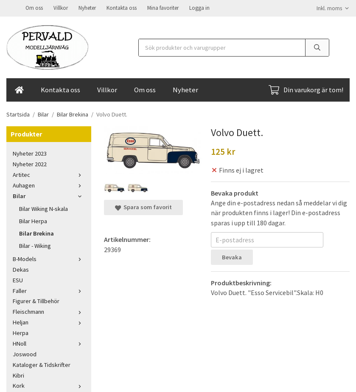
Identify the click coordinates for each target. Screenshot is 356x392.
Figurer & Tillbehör (36, 301)
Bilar (49, 196)
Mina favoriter (163, 7)
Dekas (21, 269)
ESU (18, 280)
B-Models (49, 259)
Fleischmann (49, 311)
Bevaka (232, 257)
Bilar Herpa (33, 221)
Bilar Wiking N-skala (43, 209)
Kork (49, 385)
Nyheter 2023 (30, 153)
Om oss (34, 7)
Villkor (60, 7)
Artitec (49, 175)
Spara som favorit (143, 207)
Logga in (199, 7)
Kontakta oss (122, 7)
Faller (49, 291)
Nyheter (87, 7)
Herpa (20, 333)
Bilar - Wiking (35, 246)
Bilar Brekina (36, 233)
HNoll (49, 343)
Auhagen (49, 185)
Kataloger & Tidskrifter (41, 365)
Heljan (49, 322)
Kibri (18, 375)
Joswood (24, 354)
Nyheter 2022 (30, 164)
